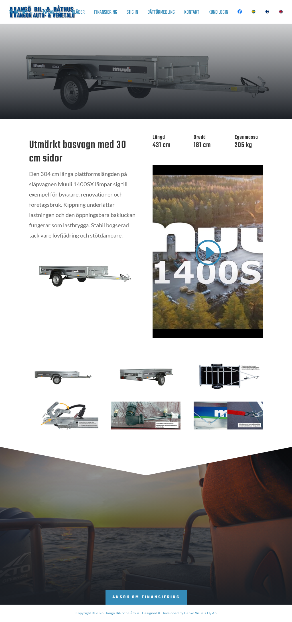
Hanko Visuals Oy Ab (200, 613)
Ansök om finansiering (146, 597)
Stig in (132, 14)
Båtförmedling (161, 14)
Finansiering (105, 14)
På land (50, 14)
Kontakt (191, 14)
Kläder (78, 14)
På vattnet (18, 14)
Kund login (218, 14)
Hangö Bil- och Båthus (121, 613)
